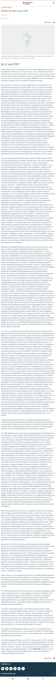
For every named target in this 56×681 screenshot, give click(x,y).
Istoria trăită (6, 8)
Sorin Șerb (4, 15)
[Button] (47, 22)
